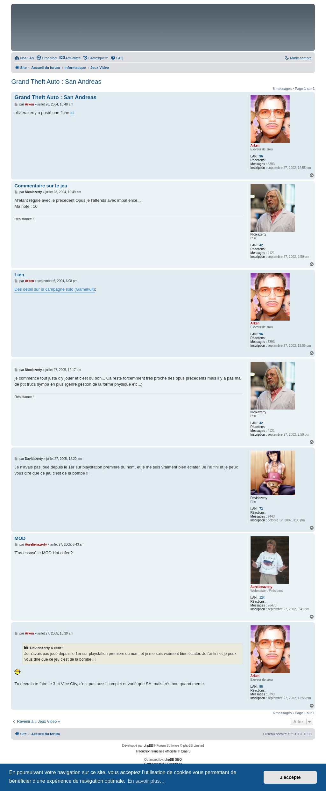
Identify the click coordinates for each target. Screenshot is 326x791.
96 (261, 156)
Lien (19, 274)
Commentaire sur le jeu (40, 185)
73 (261, 509)
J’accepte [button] (290, 777)
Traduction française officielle (156, 751)
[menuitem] (24, 58)
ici (72, 112)
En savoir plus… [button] (146, 781)
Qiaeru (185, 751)
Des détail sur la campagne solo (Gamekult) (54, 289)
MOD (19, 538)
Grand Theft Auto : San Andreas (56, 81)
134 (262, 597)
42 (261, 245)
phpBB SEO (173, 759)
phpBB (148, 745)
